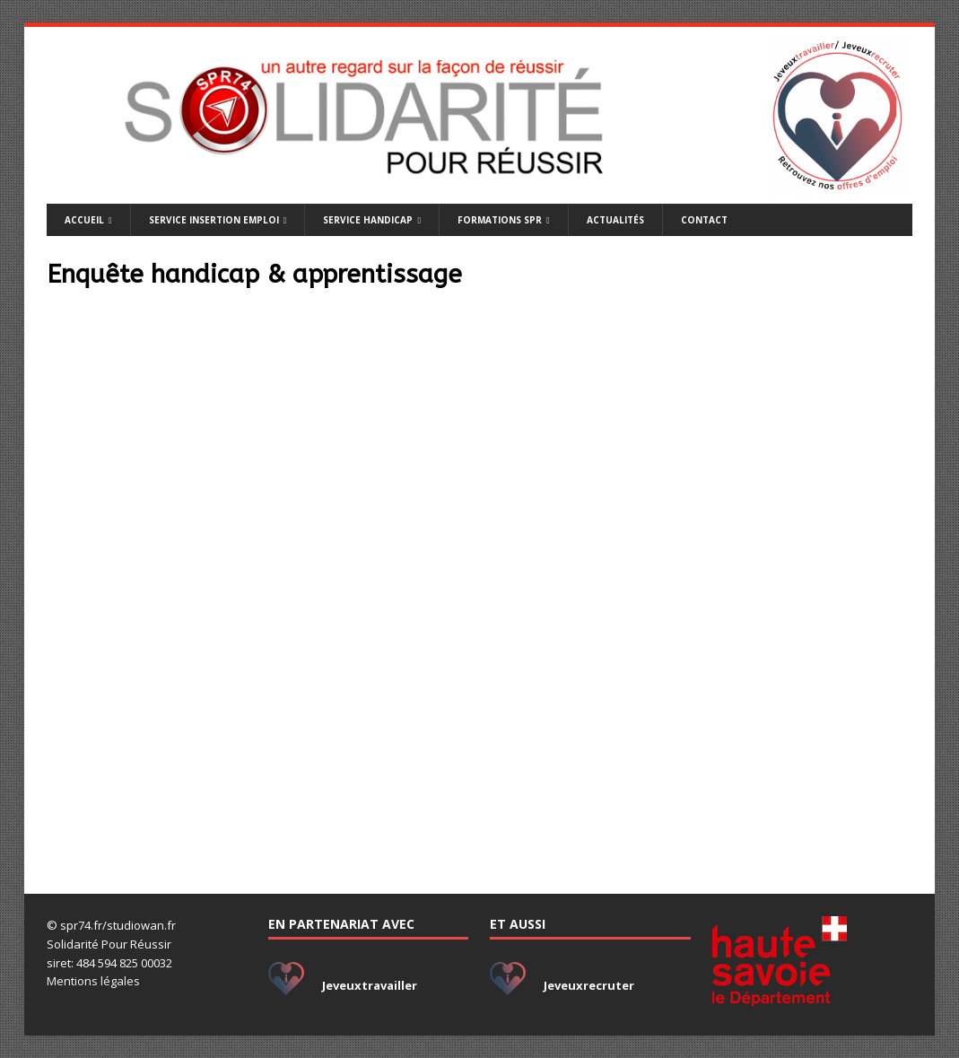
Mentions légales (93, 981)
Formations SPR (500, 220)
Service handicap (368, 220)
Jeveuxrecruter (589, 985)
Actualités (615, 220)
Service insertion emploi (214, 220)
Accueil (84, 220)
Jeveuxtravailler (369, 985)
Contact (704, 220)
